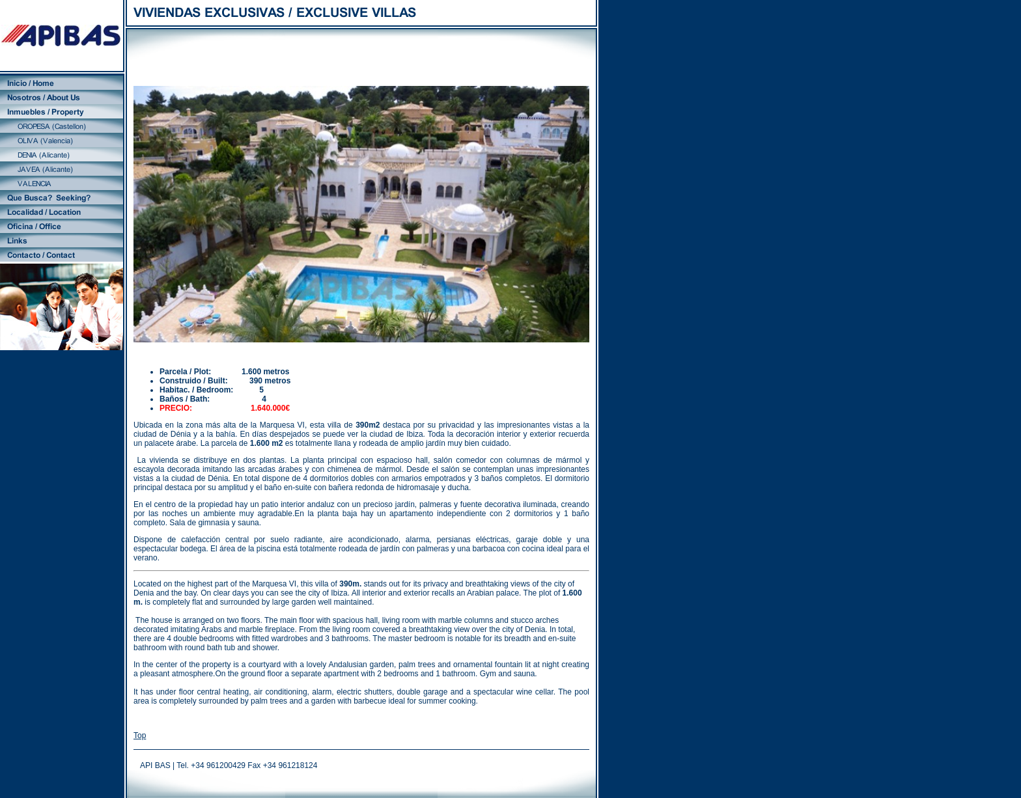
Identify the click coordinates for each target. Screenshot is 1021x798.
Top (139, 735)
